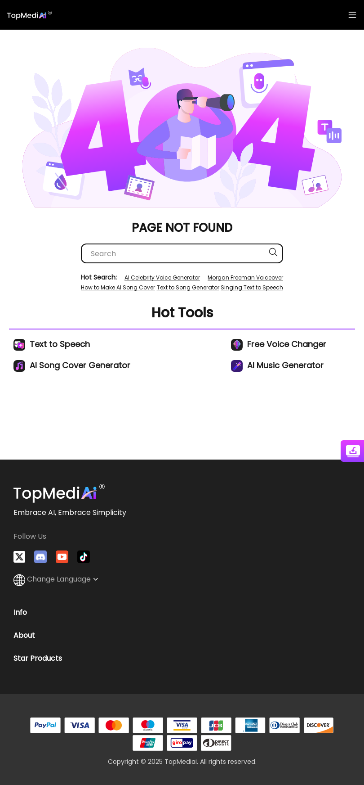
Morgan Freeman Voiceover (245, 277)
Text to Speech (51, 344)
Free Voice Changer (278, 344)
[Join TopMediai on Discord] (40, 556)
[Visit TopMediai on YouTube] (62, 556)
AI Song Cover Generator (71, 365)
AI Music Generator (277, 365)
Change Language (55, 579)
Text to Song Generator (188, 287)
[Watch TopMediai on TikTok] (83, 556)
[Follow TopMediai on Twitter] (19, 557)
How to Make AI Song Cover (118, 287)
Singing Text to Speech (252, 287)
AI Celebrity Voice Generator (162, 277)
